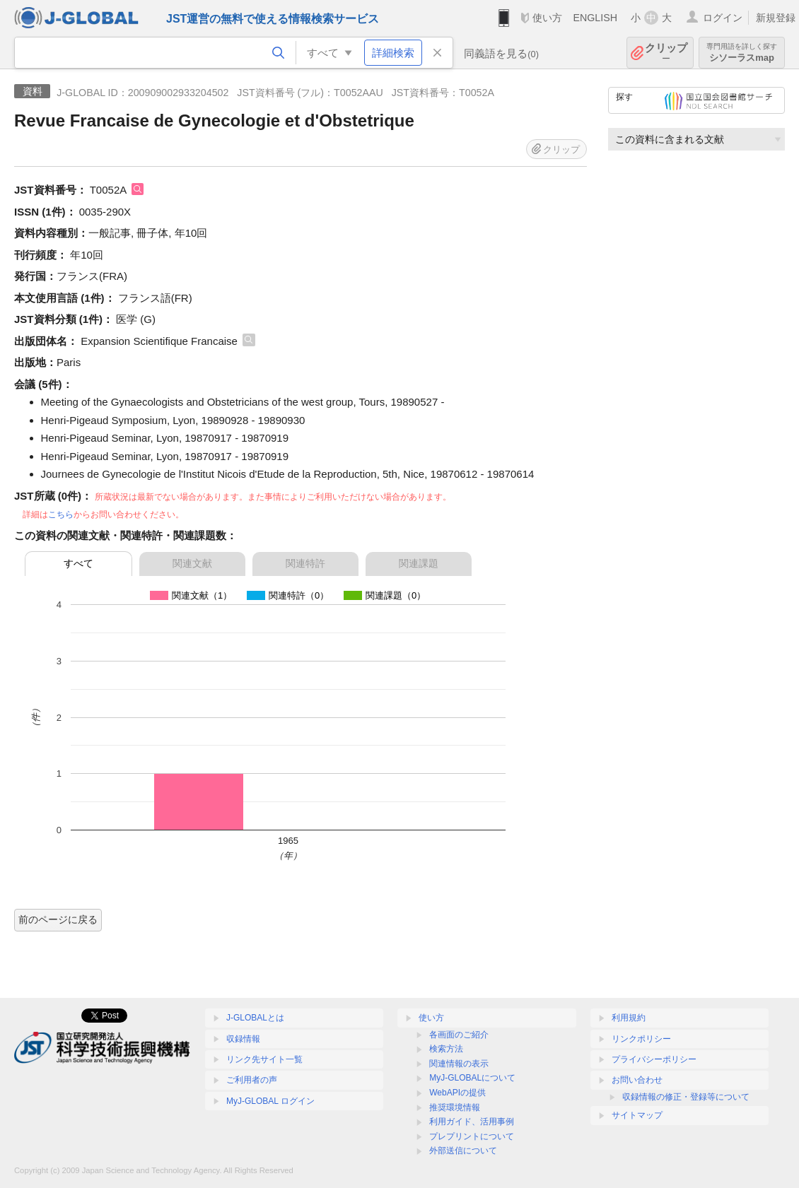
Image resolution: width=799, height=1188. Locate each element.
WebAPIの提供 (457, 1093)
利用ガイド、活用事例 (471, 1122)
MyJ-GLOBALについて (472, 1078)
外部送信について (463, 1150)
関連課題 (418, 563)
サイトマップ (637, 1115)
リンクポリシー (641, 1039)
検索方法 (446, 1049)
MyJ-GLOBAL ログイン (270, 1101)
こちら (61, 514)
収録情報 (243, 1039)
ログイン (722, 17)
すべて (78, 563)
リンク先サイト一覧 (264, 1059)
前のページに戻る (58, 919)
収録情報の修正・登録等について (686, 1097)
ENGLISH (595, 17)
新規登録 (775, 17)
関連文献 (192, 563)
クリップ (666, 53)
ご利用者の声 (251, 1080)
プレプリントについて (471, 1136)
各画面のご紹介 (459, 1035)
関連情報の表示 (459, 1064)
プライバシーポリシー (654, 1059)
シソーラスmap (741, 52)
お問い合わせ (637, 1080)
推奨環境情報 (454, 1107)
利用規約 (629, 1018)
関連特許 (305, 563)
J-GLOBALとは (255, 1018)
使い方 (547, 17)
